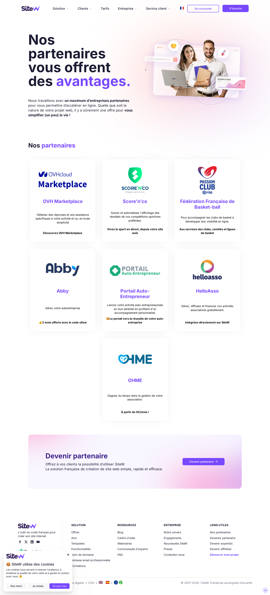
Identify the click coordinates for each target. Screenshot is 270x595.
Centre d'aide (126, 538)
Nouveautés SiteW (175, 543)
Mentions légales (73, 582)
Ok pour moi (59, 585)
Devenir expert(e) (221, 543)
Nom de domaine (82, 554)
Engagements (172, 538)
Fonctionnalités (81, 549)
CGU (91, 582)
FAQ (120, 554)
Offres (75, 532)
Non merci (16, 585)
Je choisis (37, 585)
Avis (74, 538)
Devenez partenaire (222, 538)
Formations (78, 566)
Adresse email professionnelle (90, 560)
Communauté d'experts (132, 549)
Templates (78, 543)
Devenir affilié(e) (220, 549)
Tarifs (105, 8)
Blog (120, 532)
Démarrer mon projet (224, 554)
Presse (168, 549)
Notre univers (172, 532)
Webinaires (124, 543)
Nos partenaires (220, 532)
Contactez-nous (174, 554)
